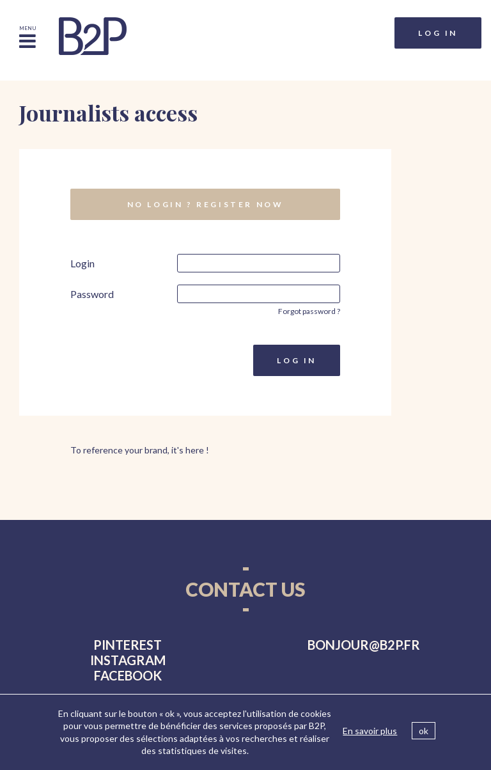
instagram (128, 660)
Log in (438, 33)
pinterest (127, 644)
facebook (128, 675)
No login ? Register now (205, 204)
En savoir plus (370, 730)
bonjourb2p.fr (364, 644)
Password (92, 294)
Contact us (245, 589)
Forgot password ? (309, 311)
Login (82, 263)
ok (423, 730)
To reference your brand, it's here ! (139, 449)
